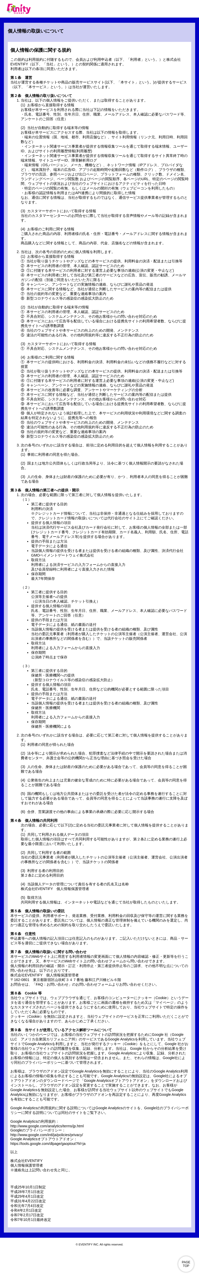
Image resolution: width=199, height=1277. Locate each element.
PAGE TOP (186, 1264)
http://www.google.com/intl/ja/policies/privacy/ (46, 1135)
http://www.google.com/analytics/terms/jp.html (47, 1126)
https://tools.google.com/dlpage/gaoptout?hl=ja (48, 1144)
